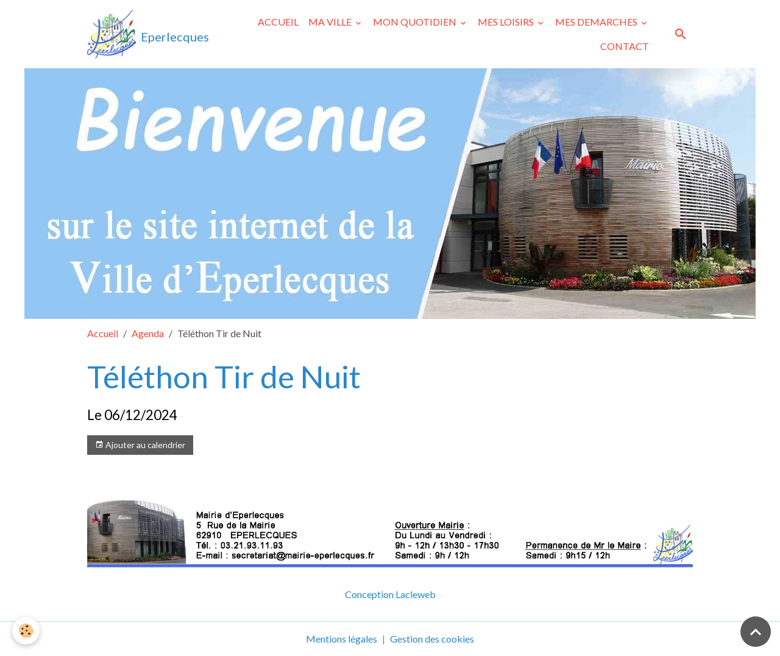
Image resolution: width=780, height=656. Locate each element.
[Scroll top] (755, 631)
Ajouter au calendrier (140, 445)
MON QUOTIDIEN (415, 21)
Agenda (148, 333)
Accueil (102, 333)
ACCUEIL (278, 21)
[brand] (145, 34)
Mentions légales (341, 638)
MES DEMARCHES (597, 21)
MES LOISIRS (507, 21)
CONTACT (624, 46)
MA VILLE (330, 21)
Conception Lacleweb (390, 594)
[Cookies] (26, 630)
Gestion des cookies (432, 638)
